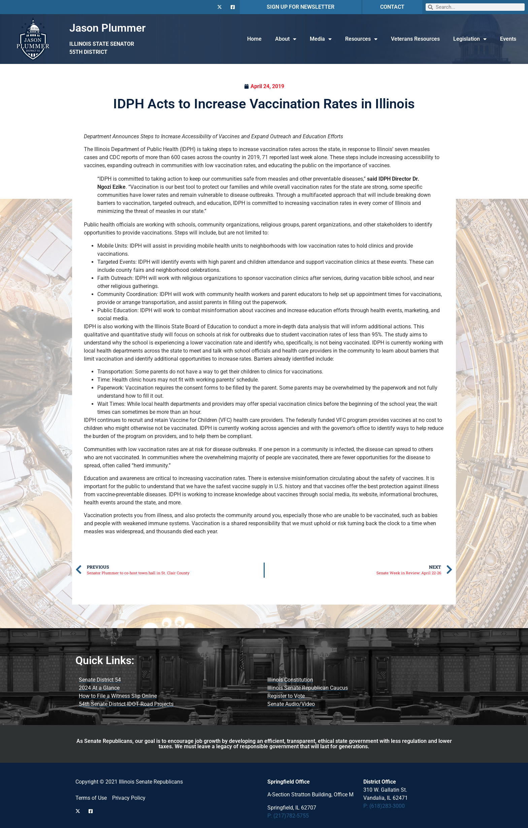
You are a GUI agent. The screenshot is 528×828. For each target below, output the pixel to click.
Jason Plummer (107, 28)
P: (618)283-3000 (384, 806)
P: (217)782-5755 (288, 816)
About (285, 39)
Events (508, 39)
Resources (361, 39)
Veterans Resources (415, 39)
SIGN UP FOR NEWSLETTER (300, 7)
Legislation (470, 39)
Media (321, 39)
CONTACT (392, 7)
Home (254, 39)
